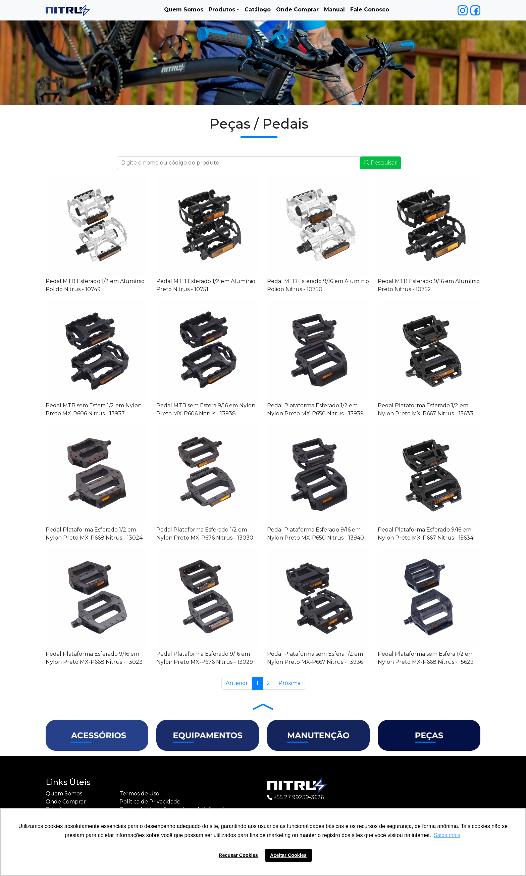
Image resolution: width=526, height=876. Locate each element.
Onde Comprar (297, 9)
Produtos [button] (222, 9)
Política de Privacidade (149, 801)
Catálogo (258, 9)
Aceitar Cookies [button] (288, 855)
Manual (334, 9)
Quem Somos (183, 9)
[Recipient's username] (239, 162)
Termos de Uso (139, 793)
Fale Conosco (369, 9)
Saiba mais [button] (447, 835)
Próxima (289, 683)
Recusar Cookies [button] (238, 855)
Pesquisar (380, 162)
